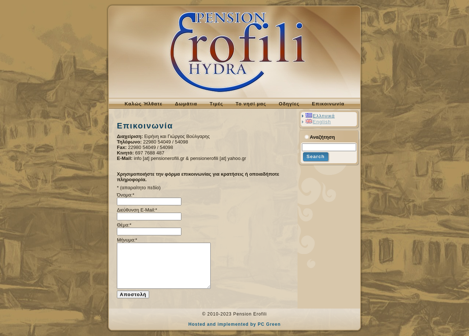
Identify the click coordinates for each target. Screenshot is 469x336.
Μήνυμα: (127, 240)
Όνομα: (125, 195)
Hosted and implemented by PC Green (234, 324)
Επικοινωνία (145, 125)
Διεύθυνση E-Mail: (137, 210)
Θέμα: (124, 225)
